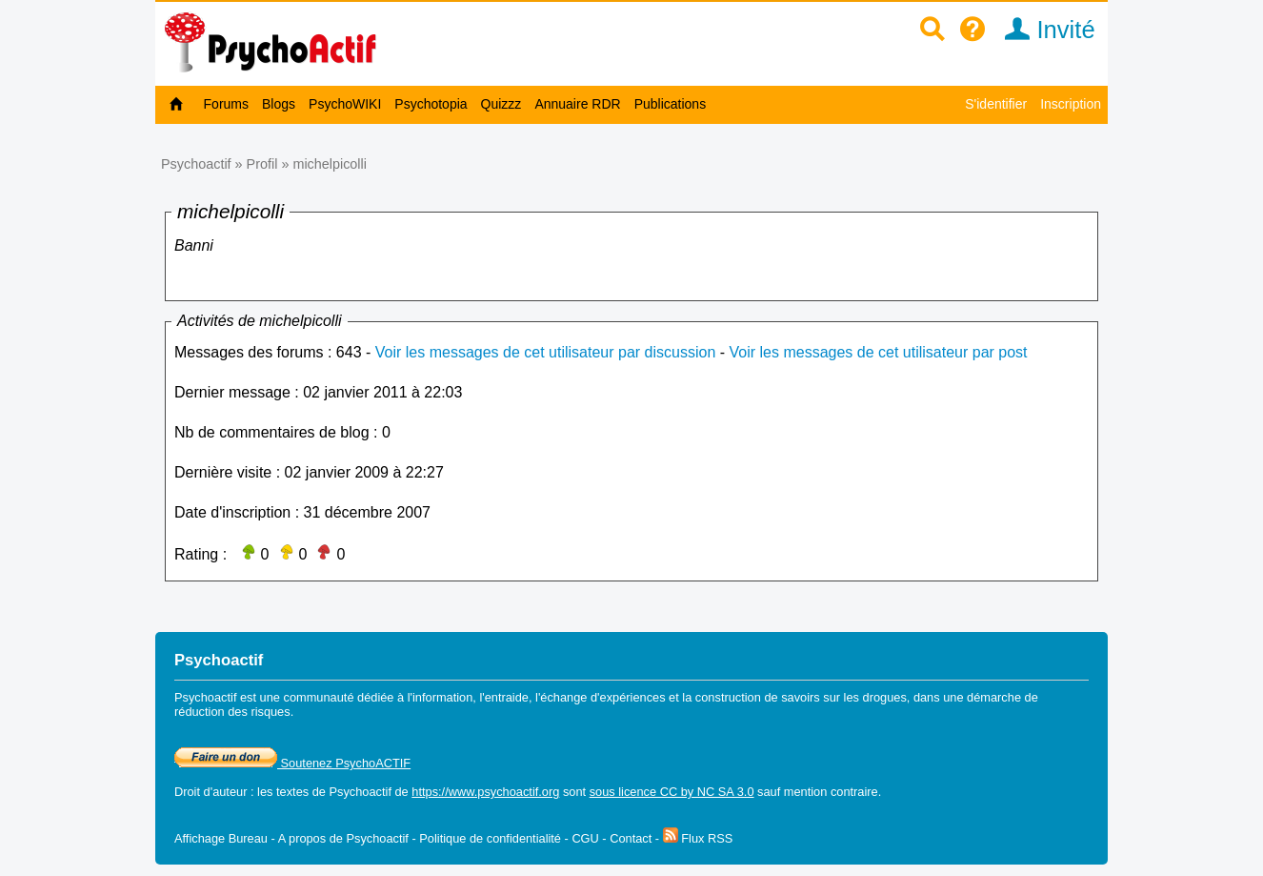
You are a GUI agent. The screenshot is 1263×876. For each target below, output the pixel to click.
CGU (584, 838)
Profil (262, 164)
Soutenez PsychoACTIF (292, 763)
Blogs (278, 104)
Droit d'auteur (210, 791)
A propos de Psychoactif (343, 838)
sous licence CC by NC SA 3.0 (672, 791)
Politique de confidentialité (490, 838)
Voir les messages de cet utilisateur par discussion (545, 352)
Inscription (1070, 104)
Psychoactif (196, 164)
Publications (670, 104)
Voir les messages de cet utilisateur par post (879, 352)
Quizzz (501, 104)
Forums (226, 104)
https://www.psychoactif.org (485, 791)
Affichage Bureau (221, 838)
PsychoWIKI (345, 104)
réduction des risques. (233, 711)
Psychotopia (430, 104)
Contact (631, 838)
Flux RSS (698, 838)
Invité (1043, 29)
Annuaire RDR (577, 104)
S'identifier (996, 104)
